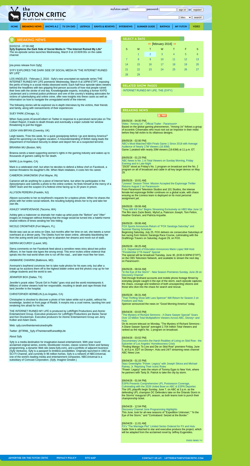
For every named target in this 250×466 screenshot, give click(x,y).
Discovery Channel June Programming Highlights (149, 409)
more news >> (194, 440)
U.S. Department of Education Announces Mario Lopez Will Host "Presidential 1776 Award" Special (158, 251)
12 (185, 59)
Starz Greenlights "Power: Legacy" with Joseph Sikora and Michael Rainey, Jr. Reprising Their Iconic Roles (159, 365)
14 (126, 64)
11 (173, 59)
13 (197, 59)
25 (173, 69)
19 (185, 64)
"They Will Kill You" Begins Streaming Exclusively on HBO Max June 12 (162, 209)
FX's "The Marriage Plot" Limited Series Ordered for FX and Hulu (158, 426)
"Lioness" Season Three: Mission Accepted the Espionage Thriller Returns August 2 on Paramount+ (159, 185)
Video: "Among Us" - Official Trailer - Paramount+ (149, 123)
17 (162, 64)
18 (173, 64)
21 (126, 69)
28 (126, 74)
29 (138, 74)
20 (197, 64)
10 (162, 59)
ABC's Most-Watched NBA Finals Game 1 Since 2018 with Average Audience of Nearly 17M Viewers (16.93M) (159, 145)
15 (138, 64)
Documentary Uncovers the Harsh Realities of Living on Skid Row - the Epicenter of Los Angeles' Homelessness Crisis (161, 342)
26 (185, 69)
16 (150, 64)
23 (150, 69)
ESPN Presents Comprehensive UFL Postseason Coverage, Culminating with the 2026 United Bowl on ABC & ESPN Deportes (159, 385)
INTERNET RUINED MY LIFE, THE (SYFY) (147, 90)
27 (197, 69)
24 (162, 69)
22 (138, 69)
